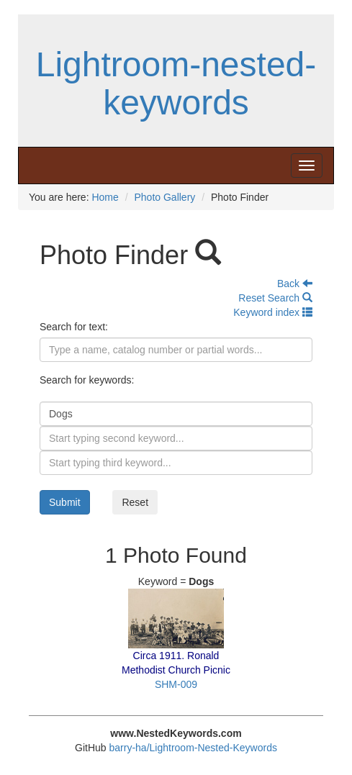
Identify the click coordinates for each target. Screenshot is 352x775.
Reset (135, 502)
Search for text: (74, 326)
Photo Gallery (164, 197)
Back (294, 283)
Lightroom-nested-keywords (176, 83)
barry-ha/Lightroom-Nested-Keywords (193, 747)
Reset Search (275, 298)
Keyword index (272, 312)
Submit (65, 502)
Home (104, 197)
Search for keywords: (87, 380)
